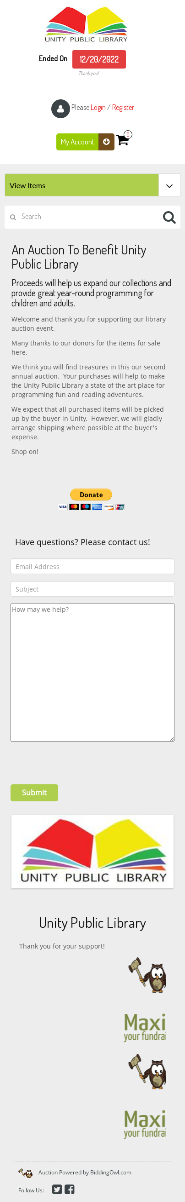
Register (123, 107)
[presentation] (80, 759)
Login (98, 107)
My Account (87, 141)
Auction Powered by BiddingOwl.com (84, 1172)
